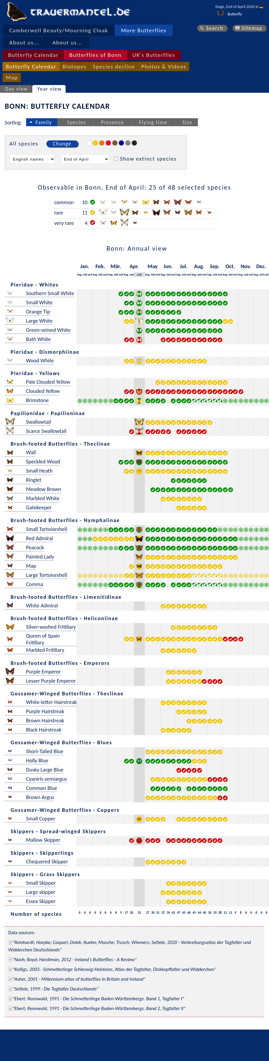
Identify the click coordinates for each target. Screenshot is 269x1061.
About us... (24, 42)
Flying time (153, 122)
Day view (16, 89)
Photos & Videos (163, 66)
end (90, 274)
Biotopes (75, 66)
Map (12, 77)
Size (187, 122)
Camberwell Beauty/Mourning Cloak (58, 30)
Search (214, 28)
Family (43, 122)
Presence (112, 122)
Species (76, 122)
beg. (79, 274)
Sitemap (252, 28)
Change (62, 143)
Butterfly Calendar (33, 55)
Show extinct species (148, 158)
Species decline (114, 66)
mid (85, 274)
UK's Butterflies (153, 55)
